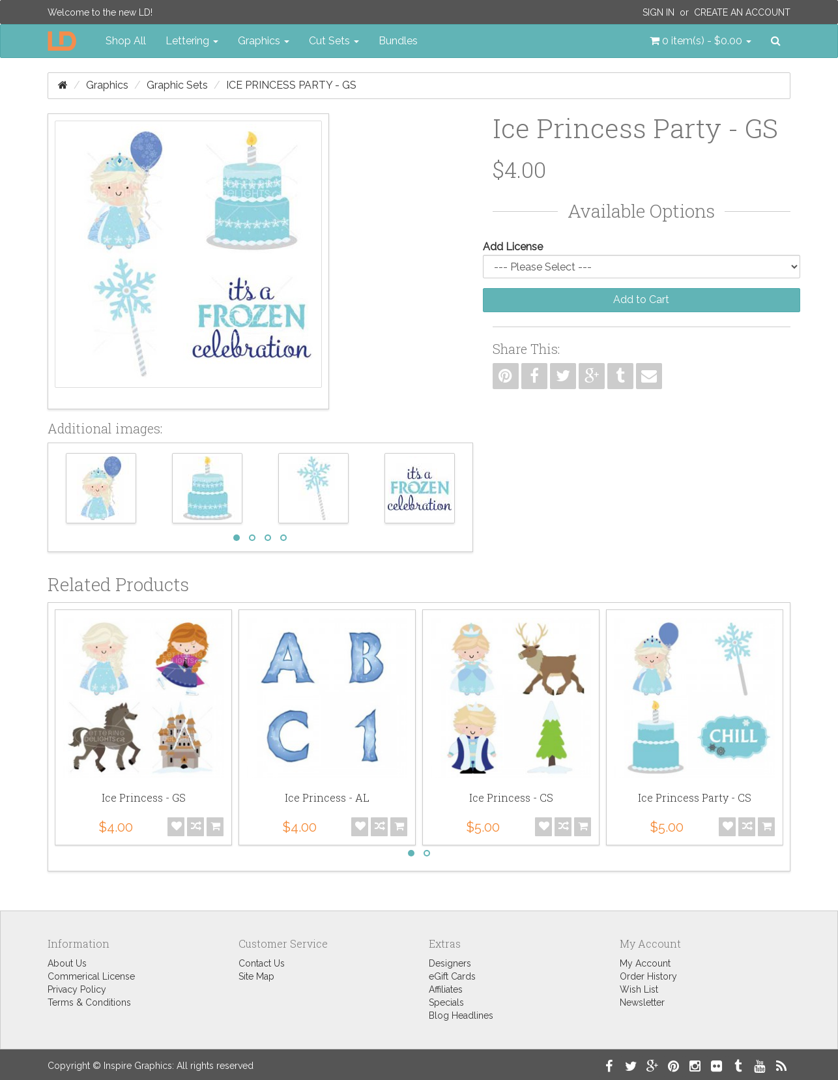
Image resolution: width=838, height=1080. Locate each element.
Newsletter (642, 1002)
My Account (645, 963)
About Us (67, 963)
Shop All (126, 41)
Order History (648, 976)
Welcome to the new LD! (100, 12)
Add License (513, 247)
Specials (446, 1002)
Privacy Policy (77, 989)
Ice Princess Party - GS (291, 85)
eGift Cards (452, 976)
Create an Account (742, 12)
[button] (700, 41)
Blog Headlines (461, 1015)
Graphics (107, 85)
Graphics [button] (263, 41)
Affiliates (446, 989)
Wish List (639, 989)
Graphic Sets (177, 85)
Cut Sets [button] (334, 41)
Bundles (398, 41)
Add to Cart (641, 299)
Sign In (658, 12)
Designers (450, 963)
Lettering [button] (192, 41)
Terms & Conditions (89, 1002)
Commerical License (91, 976)
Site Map (256, 976)
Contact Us (261, 963)
